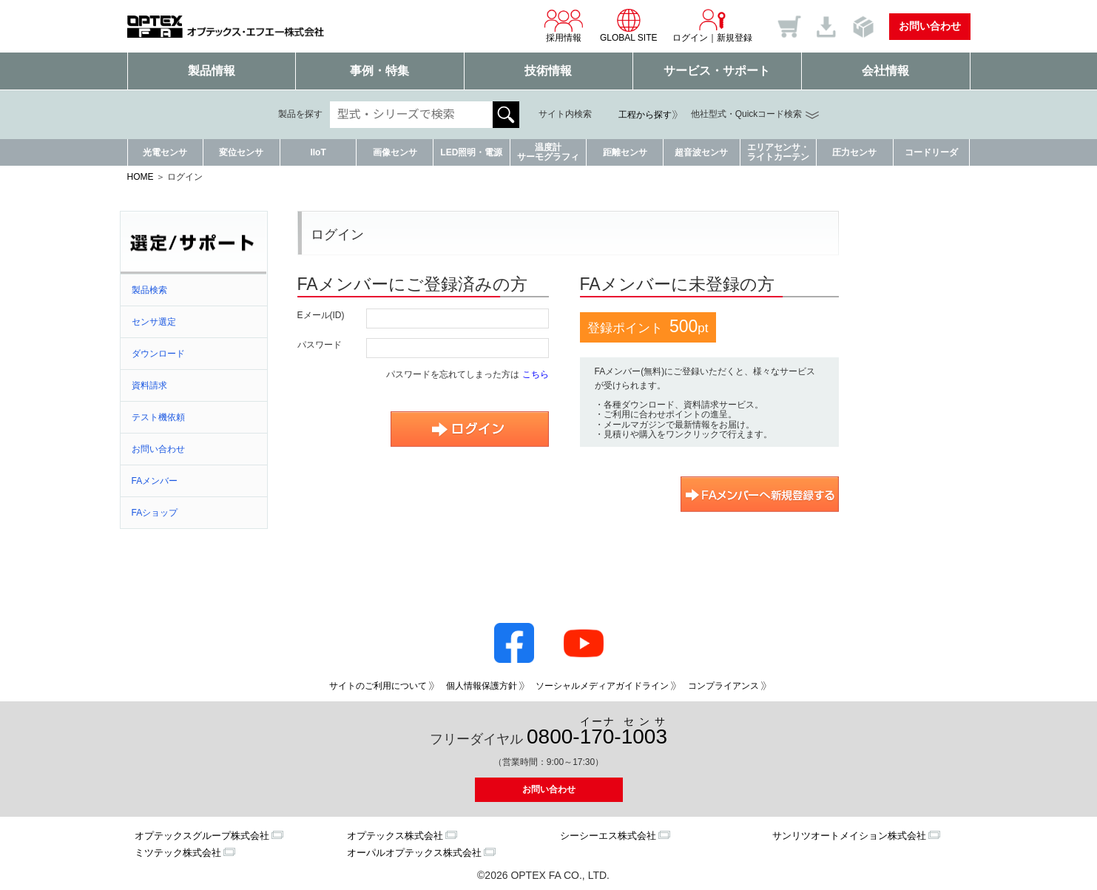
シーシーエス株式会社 (608, 835)
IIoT (317, 152)
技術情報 (548, 70)
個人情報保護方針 (481, 686)
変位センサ (241, 152)
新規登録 (734, 38)
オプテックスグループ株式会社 (202, 835)
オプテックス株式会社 (395, 835)
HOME (140, 177)
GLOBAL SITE (629, 25)
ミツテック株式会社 (178, 852)
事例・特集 (379, 70)
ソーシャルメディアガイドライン (602, 686)
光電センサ (165, 152)
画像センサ (395, 152)
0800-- (597, 732)
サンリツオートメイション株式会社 (849, 835)
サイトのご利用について (378, 686)
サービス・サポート (717, 70)
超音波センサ (701, 152)
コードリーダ (931, 152)
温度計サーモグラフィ (548, 152)
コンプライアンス (723, 686)
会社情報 (885, 70)
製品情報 (211, 70)
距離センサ (625, 152)
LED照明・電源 (471, 152)
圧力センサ (854, 152)
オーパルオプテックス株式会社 (414, 852)
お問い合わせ (930, 26)
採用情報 (563, 25)
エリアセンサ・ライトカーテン (778, 152)
